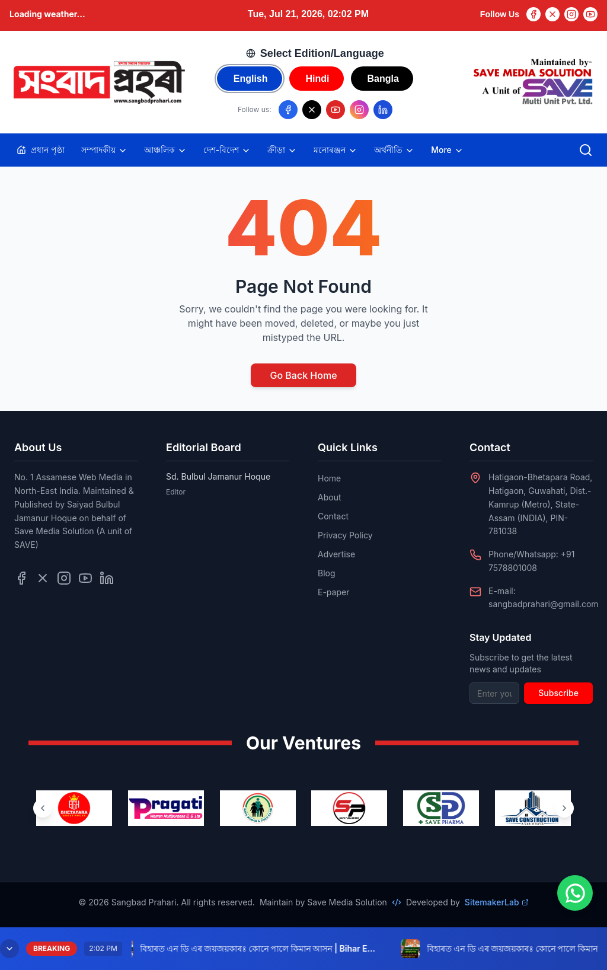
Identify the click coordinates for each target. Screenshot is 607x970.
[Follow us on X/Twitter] (311, 109)
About (329, 497)
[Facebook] (533, 14)
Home (329, 478)
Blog (327, 573)
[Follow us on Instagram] (359, 109)
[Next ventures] (564, 808)
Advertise (336, 554)
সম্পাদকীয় (104, 150)
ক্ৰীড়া (282, 150)
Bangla (383, 79)
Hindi (318, 79)
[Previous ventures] (42, 808)
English (251, 79)
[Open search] (586, 150)
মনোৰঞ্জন (335, 150)
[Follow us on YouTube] (335, 109)
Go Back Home (303, 375)
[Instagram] (571, 14)
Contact (333, 516)
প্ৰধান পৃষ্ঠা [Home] (41, 150)
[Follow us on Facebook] (288, 109)
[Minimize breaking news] (9, 948)
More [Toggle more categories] (447, 150)
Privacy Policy (345, 535)
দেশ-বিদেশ (227, 150)
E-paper (333, 592)
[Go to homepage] (98, 82)
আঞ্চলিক (165, 150)
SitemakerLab (497, 902)
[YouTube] (590, 14)
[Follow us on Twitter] (43, 578)
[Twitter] (552, 14)
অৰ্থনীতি (394, 150)
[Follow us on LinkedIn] (382, 109)
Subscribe (558, 693)
